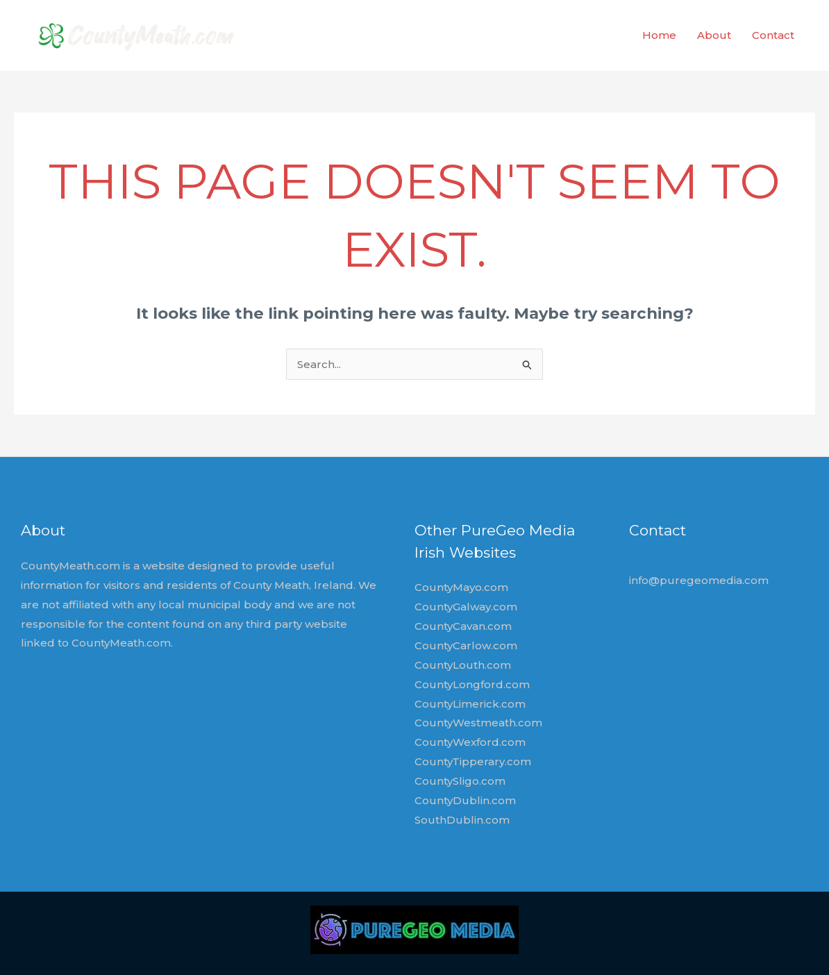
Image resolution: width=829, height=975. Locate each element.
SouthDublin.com (462, 819)
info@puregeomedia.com (699, 580)
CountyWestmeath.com (478, 722)
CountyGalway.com (465, 606)
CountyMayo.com (461, 587)
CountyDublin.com (465, 800)
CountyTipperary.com (472, 761)
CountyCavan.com (463, 626)
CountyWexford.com (470, 742)
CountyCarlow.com (465, 645)
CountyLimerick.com (470, 703)
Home (659, 35)
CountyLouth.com (462, 665)
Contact (773, 35)
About (714, 35)
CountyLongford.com (472, 684)
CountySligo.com (459, 781)
